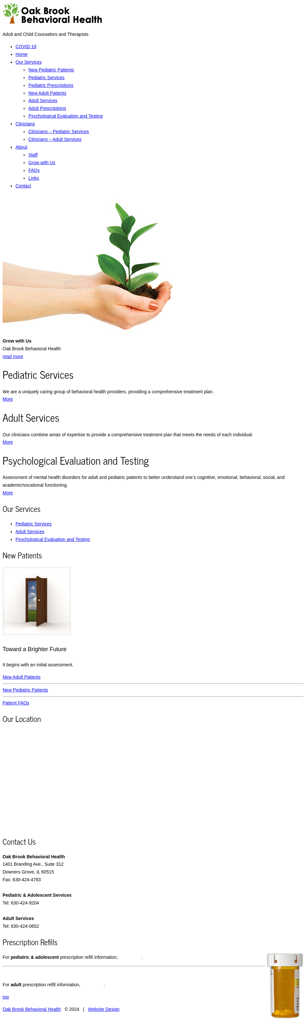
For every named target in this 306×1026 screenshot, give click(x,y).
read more (13, 356)
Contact (23, 185)
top (6, 997)
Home (21, 54)
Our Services (28, 62)
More (8, 399)
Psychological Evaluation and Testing (65, 116)
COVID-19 (25, 46)
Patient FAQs (16, 702)
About (21, 147)
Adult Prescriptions (47, 108)
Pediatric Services (46, 77)
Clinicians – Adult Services (54, 139)
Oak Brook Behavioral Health (32, 1009)
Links (33, 178)
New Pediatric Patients (51, 69)
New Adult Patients (47, 93)
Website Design (104, 1009)
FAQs (34, 170)
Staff (33, 154)
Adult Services (42, 100)
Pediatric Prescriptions (50, 85)
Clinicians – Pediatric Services (58, 131)
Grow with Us (41, 162)
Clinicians (25, 123)
